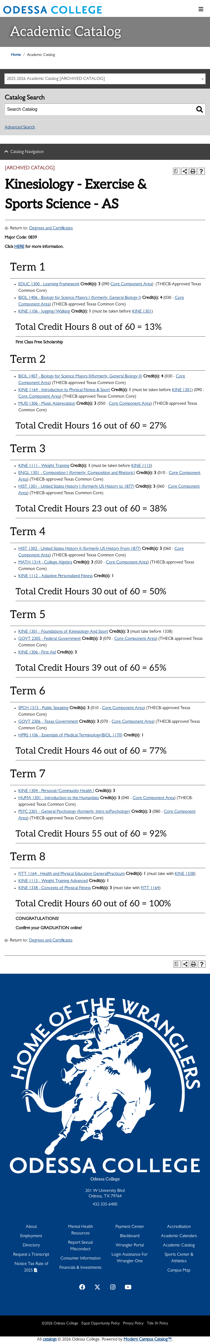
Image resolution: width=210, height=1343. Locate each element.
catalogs (50, 1340)
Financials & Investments (80, 1268)
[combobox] (105, 78)
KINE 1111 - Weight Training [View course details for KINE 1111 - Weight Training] (43, 466)
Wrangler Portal (130, 1245)
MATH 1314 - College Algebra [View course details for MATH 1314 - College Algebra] (45, 562)
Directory (31, 1245)
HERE (19, 247)
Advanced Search (20, 127)
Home (16, 55)
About (31, 1227)
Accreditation (179, 1227)
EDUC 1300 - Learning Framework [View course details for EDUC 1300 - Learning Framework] (48, 284)
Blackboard (129, 1236)
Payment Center (129, 1227)
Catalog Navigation (27, 152)
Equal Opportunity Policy (100, 1324)
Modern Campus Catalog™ (148, 1340)
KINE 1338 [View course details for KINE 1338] (184, 874)
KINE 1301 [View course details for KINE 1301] (141, 312)
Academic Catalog (179, 1245)
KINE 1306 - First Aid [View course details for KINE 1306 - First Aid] (37, 652)
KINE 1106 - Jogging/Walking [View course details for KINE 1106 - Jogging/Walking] (44, 312)
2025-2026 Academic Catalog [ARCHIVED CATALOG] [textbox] (56, 79)
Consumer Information (80, 1259)
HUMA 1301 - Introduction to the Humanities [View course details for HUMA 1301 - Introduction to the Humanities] (58, 798)
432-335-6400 (105, 1205)
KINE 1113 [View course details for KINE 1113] (141, 466)
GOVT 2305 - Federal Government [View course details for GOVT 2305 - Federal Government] (49, 639)
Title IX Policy (157, 1324)
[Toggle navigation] (201, 10)
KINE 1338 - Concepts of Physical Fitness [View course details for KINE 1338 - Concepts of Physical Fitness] (54, 888)
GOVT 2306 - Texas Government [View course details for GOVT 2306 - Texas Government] (48, 722)
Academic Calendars (179, 1236)
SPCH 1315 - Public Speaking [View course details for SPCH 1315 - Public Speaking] (43, 708)
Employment (31, 1236)
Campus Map (178, 1271)
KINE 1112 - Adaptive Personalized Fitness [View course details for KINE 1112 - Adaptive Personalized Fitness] (55, 576)
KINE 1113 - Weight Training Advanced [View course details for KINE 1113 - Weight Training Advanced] (53, 881)
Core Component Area (131, 284)
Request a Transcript (31, 1255)
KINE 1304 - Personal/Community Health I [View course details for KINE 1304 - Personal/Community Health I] (56, 791)
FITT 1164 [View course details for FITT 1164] (150, 888)
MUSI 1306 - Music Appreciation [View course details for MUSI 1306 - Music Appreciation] (46, 404)
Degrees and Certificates (51, 228)
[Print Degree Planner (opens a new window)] (176, 171)
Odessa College (105, 1179)
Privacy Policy (133, 1324)
